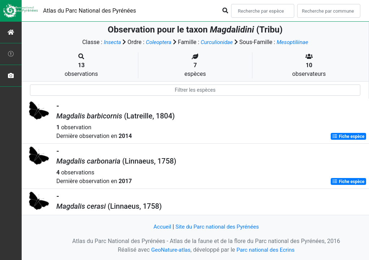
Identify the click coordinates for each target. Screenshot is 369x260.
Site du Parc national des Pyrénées (217, 226)
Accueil (159, 226)
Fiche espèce (348, 136)
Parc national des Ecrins (267, 249)
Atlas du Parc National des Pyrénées (89, 10)
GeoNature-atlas (169, 249)
